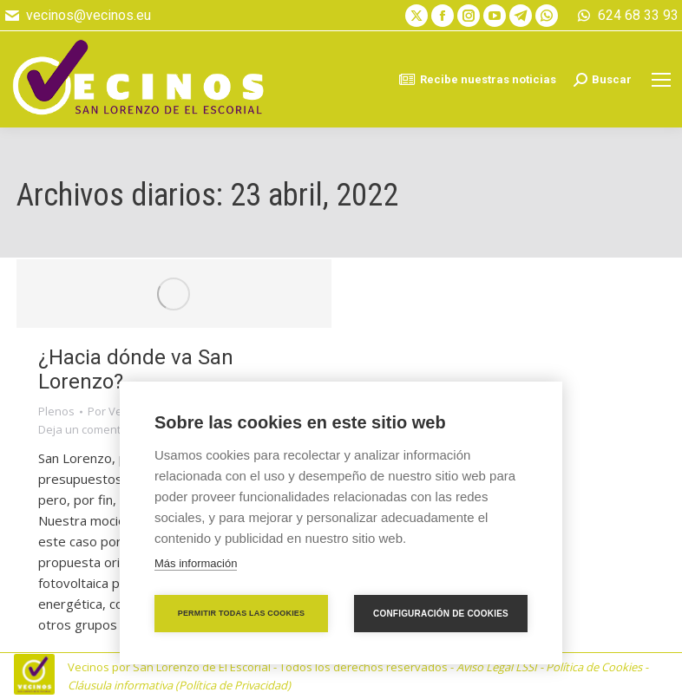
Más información (195, 563)
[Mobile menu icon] (661, 80)
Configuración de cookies (440, 613)
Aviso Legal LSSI (496, 667)
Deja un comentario (89, 429)
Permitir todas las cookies (241, 613)
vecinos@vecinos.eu (77, 15)
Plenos (56, 411)
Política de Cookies (594, 667)
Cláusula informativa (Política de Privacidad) (179, 685)
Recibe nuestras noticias (477, 80)
